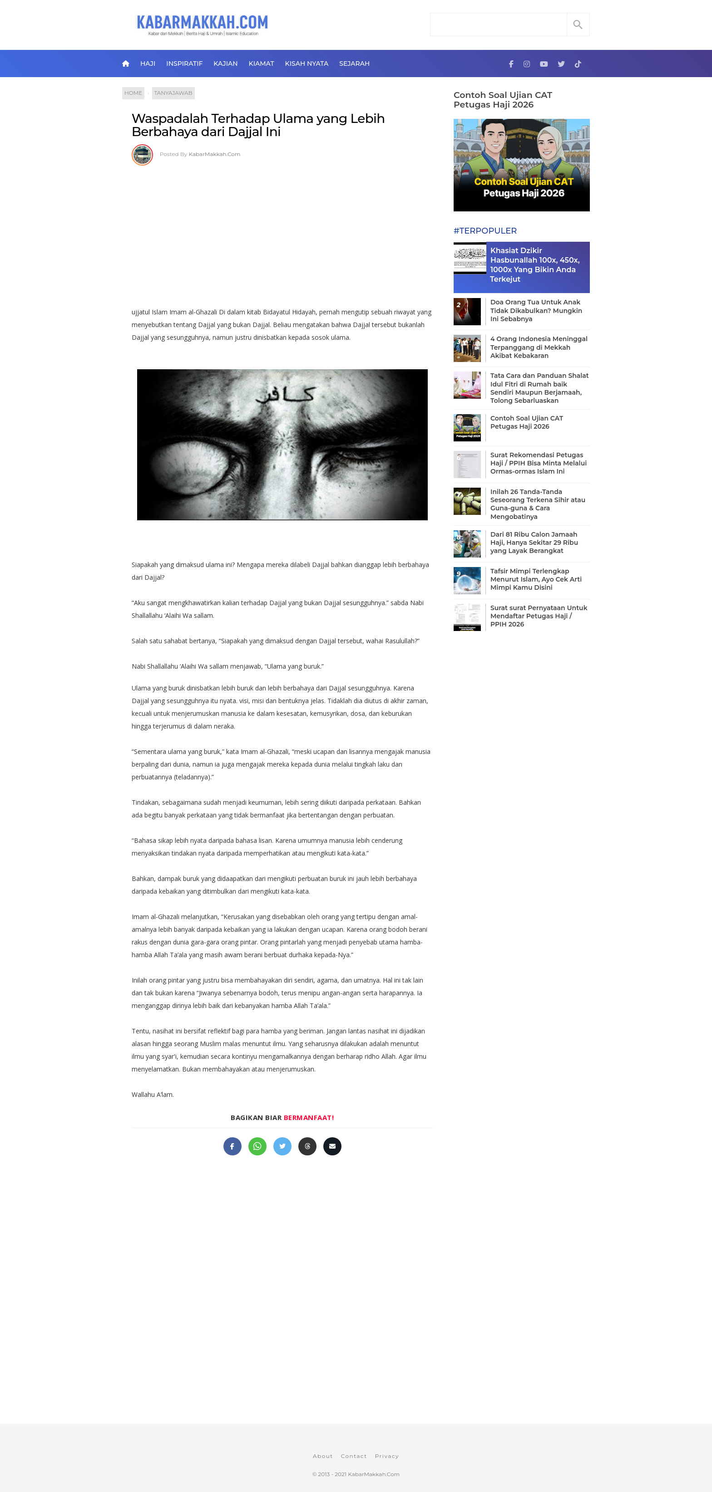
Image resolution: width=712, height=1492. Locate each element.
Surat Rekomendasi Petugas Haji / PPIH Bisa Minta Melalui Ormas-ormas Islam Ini (538, 463)
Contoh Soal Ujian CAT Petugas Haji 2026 (503, 100)
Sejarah (354, 63)
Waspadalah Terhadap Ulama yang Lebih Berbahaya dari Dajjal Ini (258, 125)
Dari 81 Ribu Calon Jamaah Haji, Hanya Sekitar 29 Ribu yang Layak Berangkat (534, 542)
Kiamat (261, 63)
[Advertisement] (282, 233)
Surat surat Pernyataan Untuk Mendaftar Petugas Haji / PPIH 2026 (539, 616)
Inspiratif (184, 63)
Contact (354, 1456)
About (323, 1456)
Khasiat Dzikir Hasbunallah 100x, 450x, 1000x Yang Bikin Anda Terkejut (535, 264)
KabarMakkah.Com (215, 154)
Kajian (225, 63)
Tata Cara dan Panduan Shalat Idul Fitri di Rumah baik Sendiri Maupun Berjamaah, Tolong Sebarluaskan (539, 388)
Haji (147, 63)
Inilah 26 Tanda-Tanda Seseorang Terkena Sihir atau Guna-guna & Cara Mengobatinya (537, 504)
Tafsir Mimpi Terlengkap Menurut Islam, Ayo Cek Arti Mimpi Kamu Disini (536, 579)
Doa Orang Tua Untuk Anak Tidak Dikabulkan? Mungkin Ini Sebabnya (536, 310)
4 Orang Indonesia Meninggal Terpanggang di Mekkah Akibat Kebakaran (539, 347)
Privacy (387, 1456)
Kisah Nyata (307, 63)
